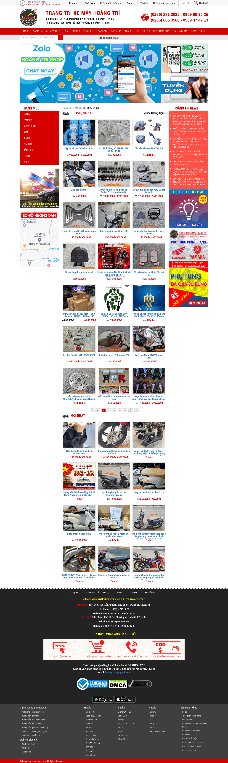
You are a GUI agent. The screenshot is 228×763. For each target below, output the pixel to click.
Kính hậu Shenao (79, 189)
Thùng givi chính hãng (191, 715)
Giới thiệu (90, 3)
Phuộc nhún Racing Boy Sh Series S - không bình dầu (113, 191)
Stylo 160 (90, 712)
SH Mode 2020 (92, 739)
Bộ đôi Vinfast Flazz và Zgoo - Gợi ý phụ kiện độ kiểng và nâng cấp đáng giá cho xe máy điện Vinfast (149, 454)
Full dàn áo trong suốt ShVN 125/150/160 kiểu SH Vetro (114, 315)
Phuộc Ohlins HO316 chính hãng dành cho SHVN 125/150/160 (149, 315)
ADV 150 (89, 747)
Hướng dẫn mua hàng (164, 3)
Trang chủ (74, 3)
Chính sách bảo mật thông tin (34, 731)
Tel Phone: (105, 609)
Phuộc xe (186, 734)
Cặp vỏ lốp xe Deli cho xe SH (78, 148)
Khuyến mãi (150, 592)
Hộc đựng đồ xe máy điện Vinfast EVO (79, 452)
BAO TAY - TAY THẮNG (191, 746)
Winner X (90, 751)
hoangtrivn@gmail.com (118, 672)
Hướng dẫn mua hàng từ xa (33, 719)
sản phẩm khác (162, 31)
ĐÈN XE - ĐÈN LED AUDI (192, 742)
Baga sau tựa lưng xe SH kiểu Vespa (149, 232)
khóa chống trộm (185, 31)
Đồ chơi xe (25, 748)
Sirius (120, 731)
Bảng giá (116, 31)
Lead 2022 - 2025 (93, 715)
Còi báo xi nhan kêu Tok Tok (149, 148)
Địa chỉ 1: (83, 604)
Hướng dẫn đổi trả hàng (31, 723)
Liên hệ (185, 3)
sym (66, 31)
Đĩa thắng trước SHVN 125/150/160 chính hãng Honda (79, 397)
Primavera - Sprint (157, 731)
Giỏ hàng (203, 3)
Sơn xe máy (187, 719)
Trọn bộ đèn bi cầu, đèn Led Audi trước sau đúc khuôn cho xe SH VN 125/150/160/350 (149, 399)
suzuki (76, 31)
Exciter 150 (122, 735)
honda (26, 31)
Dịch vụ (131, 3)
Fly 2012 (153, 727)
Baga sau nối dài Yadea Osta (149, 492)
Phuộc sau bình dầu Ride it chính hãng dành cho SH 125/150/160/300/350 (114, 275)
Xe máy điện (53, 31)
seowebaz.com (39, 761)
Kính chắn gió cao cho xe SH (114, 231)
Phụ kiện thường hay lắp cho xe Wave (114, 576)
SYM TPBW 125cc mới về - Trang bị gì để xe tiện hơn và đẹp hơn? (79, 576)
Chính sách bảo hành (30, 735)
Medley (153, 715)
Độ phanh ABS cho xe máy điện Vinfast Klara (114, 452)
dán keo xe (143, 31)
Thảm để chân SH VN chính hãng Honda (79, 232)
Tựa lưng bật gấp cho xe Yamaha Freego (114, 493)
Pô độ (184, 712)
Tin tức (144, 3)
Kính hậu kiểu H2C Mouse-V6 (114, 355)
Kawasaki (102, 31)
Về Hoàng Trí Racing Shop (32, 712)
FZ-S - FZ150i (123, 739)
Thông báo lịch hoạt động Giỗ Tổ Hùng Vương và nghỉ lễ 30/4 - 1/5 (79, 495)
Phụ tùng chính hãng (191, 730)
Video (202, 31)
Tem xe (129, 31)
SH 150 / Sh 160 (93, 743)
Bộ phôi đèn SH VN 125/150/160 (79, 355)
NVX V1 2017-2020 (126, 723)
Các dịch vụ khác (189, 750)
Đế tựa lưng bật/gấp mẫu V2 (79, 272)
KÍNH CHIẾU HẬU (189, 738)
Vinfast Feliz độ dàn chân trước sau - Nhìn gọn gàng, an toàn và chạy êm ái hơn (190, 182)
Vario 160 (90, 723)
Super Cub (90, 755)
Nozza (120, 727)
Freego (121, 719)
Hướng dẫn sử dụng (111, 3)
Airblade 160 (91, 719)
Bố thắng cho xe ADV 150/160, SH (149, 273)
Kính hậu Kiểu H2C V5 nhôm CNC (149, 356)
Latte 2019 (122, 715)
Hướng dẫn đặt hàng (30, 715)
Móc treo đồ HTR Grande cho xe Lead (114, 397)
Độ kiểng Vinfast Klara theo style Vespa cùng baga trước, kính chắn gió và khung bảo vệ (149, 536)
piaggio (88, 31)
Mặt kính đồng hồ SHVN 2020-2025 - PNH (113, 149)
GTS (152, 719)
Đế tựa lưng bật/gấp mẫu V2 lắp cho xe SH (149, 191)
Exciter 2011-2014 (125, 712)
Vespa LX (154, 723)
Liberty (153, 712)
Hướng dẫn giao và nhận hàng (34, 727)
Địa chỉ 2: (87, 617)
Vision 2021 (91, 735)
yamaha (38, 31)
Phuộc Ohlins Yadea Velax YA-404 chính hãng (114, 535)
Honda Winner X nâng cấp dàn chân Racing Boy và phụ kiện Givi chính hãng (149, 578)
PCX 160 (89, 731)
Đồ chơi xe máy (28, 744)
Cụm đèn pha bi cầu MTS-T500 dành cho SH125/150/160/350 (79, 315)
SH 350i (89, 727)
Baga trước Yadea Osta (79, 533)
